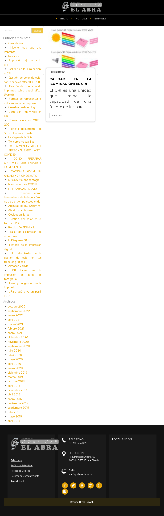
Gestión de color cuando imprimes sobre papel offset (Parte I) (22, 90)
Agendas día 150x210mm (24, 206)
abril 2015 (14, 421)
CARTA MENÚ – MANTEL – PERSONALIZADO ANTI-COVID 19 (22, 150)
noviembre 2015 (18, 403)
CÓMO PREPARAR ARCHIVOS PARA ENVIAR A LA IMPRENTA (22, 163)
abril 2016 (14, 394)
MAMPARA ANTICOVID (22, 188)
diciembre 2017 (17, 390)
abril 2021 (14, 319)
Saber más (57, 115)
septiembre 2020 (19, 346)
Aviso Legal (16, 460)
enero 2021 (15, 333)
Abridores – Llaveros (20, 210)
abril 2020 (14, 364)
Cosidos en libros (18, 214)
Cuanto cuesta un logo (22, 107)
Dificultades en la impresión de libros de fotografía (22, 274)
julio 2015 (14, 412)
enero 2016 (15, 399)
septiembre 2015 (18, 407)
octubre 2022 (17, 306)
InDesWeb (88, 501)
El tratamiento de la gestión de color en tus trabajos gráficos (22, 257)
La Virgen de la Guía (20, 137)
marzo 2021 (15, 324)
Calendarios (15, 43)
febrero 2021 (16, 328)
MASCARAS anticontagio (24, 180)
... (86, 106)
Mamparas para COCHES (23, 184)
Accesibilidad (17, 481)
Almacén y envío (18, 266)
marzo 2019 (15, 377)
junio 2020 (15, 355)
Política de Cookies (20, 470)
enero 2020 (15, 368)
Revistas (13, 56)
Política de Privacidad (22, 465)
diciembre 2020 (18, 337)
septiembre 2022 (19, 311)
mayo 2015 (15, 416)
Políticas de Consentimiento (25, 475)
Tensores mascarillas (21, 141)
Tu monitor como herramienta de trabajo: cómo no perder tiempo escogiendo (22, 197)
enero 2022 (15, 315)
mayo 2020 (15, 359)
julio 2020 (14, 350)
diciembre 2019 (17, 372)
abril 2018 (14, 386)
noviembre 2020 (18, 342)
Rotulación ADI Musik (21, 227)
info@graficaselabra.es (80, 474)
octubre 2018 (16, 381)
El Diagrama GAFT (19, 240)
